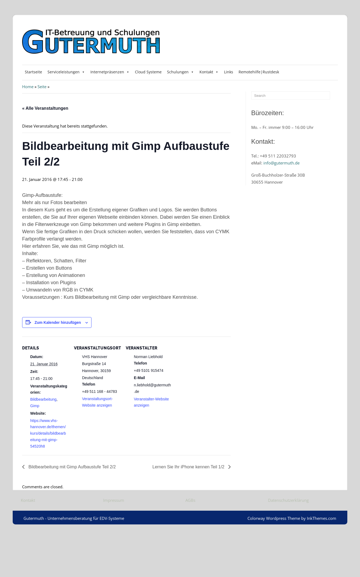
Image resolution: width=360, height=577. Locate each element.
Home (27, 86)
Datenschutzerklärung (288, 500)
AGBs (190, 500)
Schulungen (180, 71)
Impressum (113, 500)
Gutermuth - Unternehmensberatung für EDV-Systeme (73, 518)
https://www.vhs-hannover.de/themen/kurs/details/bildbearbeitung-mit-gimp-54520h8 (48, 433)
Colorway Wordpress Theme (273, 518)
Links (228, 71)
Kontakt (209, 71)
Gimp (34, 406)
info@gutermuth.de (281, 163)
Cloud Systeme (148, 71)
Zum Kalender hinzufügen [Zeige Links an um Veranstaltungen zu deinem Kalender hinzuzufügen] (58, 322)
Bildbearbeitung (43, 399)
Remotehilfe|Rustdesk (259, 71)
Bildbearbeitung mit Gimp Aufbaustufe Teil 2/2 (71, 467)
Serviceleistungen (66, 71)
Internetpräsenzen (110, 71)
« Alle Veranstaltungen (45, 108)
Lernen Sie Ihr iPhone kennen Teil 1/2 (189, 467)
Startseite (33, 71)
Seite (42, 86)
